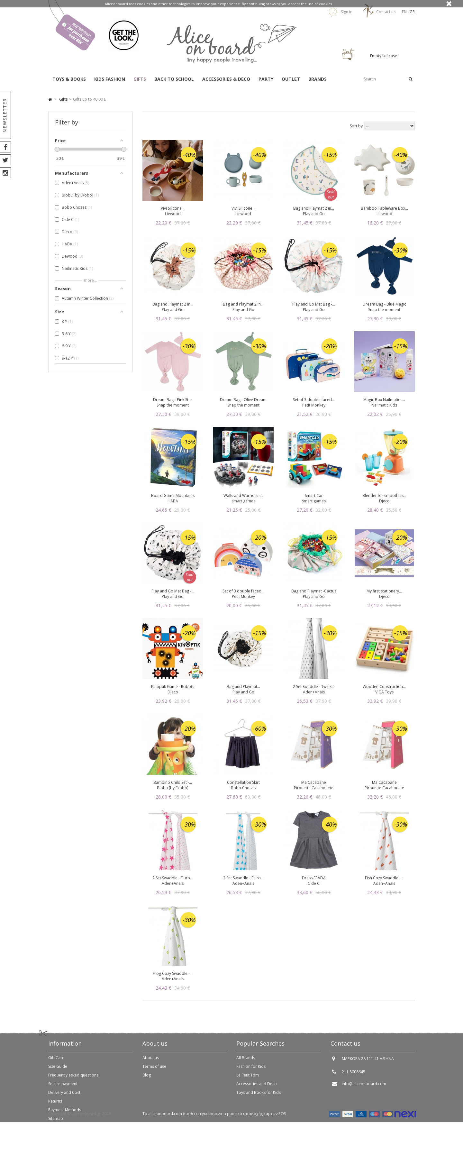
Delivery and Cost (64, 1096)
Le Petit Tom (247, 1079)
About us (150, 1061)
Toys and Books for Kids (258, 1096)
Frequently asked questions (73, 1079)
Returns (55, 1105)
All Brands (245, 1061)
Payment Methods (64, 1113)
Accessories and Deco (256, 1087)
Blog (146, 1079)
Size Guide (57, 1070)
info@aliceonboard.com (364, 1087)
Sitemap (55, 1122)
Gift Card (56, 1061)
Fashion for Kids (251, 1070)
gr (412, 11)
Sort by (356, 126)
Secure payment (62, 1087)
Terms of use (154, 1070)
